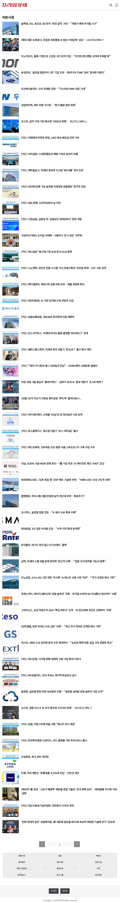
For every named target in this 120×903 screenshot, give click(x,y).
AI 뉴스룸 (59, 874)
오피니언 (98, 862)
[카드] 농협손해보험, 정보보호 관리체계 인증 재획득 (47, 317)
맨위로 (65, 890)
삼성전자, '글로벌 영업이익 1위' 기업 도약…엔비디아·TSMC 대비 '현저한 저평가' (63, 72)
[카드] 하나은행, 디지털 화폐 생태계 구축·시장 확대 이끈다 (51, 659)
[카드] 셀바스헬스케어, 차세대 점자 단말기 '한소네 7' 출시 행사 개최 (56, 349)
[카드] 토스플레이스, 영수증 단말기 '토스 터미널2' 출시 (49, 431)
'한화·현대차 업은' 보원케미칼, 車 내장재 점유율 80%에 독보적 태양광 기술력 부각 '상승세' (68, 822)
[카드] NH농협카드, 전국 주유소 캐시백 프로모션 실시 (48, 675)
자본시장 (21, 855)
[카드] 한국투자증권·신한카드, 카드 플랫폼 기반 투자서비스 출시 (54, 740)
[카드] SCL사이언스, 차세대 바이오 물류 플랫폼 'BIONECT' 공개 (54, 333)
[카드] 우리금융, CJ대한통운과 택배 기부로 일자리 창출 (49, 154)
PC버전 (54, 890)
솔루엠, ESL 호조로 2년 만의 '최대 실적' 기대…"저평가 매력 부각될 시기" (59, 23)
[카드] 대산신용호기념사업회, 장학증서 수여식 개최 (47, 805)
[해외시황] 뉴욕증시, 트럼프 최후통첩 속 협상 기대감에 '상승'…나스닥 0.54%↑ (62, 40)
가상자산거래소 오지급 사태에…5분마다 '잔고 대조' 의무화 (51, 235)
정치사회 (60, 862)
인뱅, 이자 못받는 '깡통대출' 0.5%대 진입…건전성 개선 (50, 773)
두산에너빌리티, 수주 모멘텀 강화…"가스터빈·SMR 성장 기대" (53, 88)
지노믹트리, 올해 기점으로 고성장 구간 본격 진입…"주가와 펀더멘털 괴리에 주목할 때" (65, 56)
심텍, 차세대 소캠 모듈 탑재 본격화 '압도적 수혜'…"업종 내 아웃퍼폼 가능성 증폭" (63, 561)
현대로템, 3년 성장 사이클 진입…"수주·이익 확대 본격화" (51, 528)
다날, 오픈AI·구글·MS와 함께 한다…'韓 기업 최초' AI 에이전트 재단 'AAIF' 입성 (62, 463)
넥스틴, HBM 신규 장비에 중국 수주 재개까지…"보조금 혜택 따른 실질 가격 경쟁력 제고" (67, 642)
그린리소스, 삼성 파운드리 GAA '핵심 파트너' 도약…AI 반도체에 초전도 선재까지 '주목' (66, 610)
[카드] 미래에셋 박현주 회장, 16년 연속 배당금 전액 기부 (50, 137)
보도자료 (98, 874)
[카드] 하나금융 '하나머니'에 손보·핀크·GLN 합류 (46, 251)
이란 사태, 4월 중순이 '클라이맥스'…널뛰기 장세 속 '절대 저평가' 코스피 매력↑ (62, 382)
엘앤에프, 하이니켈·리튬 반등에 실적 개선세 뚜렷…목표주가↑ (53, 496)
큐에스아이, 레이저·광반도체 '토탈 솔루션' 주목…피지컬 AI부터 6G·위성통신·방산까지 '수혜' (69, 594)
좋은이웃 (60, 868)
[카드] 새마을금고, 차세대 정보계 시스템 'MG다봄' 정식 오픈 (52, 170)
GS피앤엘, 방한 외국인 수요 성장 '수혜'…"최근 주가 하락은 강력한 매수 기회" (61, 626)
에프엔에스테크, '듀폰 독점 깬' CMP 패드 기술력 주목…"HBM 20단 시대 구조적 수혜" (66, 479)
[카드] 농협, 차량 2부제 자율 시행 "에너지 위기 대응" (48, 724)
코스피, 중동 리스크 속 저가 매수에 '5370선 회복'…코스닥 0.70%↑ (56, 708)
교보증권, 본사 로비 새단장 (35, 756)
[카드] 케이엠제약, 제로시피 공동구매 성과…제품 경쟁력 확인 (52, 284)
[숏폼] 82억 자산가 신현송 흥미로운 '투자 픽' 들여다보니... (51, 398)
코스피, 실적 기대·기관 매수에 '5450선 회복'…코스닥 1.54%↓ (54, 121)
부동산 (98, 855)
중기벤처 (21, 862)
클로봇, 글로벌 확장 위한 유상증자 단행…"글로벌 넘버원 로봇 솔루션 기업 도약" (62, 691)
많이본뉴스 (22, 874)
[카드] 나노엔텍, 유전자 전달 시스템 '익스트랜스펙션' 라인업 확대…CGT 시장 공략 (63, 268)
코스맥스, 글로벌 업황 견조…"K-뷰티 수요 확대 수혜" (49, 512)
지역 (98, 868)
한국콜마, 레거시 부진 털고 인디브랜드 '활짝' (44, 545)
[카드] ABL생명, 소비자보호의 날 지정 (40, 203)
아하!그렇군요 (21, 868)
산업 (60, 855)
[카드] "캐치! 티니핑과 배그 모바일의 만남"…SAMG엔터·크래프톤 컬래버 (59, 365)
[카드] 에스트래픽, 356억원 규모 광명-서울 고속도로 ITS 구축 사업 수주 (58, 447)
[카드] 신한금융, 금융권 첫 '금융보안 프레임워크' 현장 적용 (51, 219)
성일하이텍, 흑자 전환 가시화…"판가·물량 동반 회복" (48, 105)
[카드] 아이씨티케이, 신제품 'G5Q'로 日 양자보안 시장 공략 (51, 414)
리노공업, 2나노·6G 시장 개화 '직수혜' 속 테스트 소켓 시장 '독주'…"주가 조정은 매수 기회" (68, 577)
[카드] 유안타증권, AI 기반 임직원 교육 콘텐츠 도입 (47, 300)
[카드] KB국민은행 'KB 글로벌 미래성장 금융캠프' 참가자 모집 (53, 186)
